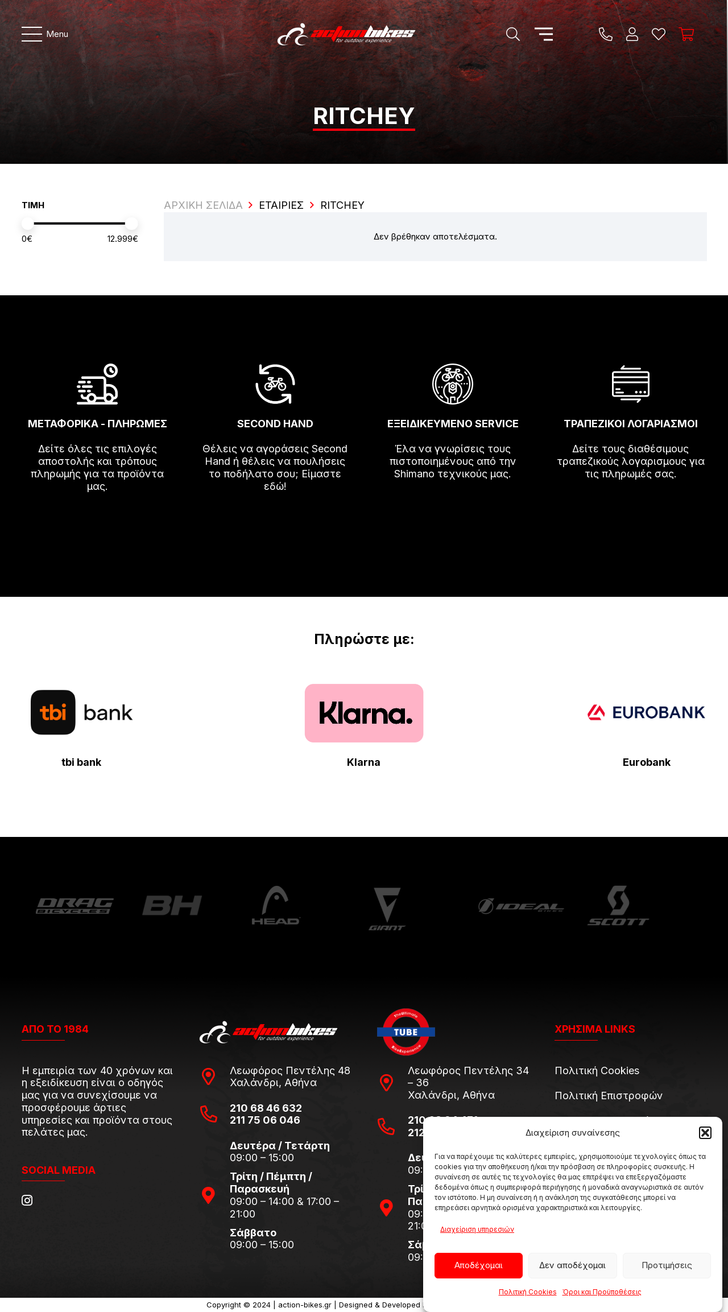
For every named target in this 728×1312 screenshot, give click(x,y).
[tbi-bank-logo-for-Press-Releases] (82, 712)
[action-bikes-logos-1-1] (346, 34)
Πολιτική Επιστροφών (609, 1095)
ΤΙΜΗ (33, 205)
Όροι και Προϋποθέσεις (602, 1292)
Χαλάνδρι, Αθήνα (273, 1082)
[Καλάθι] (686, 34)
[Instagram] (27, 1200)
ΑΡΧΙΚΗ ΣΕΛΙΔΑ (203, 205)
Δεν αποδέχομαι (572, 1265)
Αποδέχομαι (478, 1265)
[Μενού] (45, 34)
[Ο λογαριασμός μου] (632, 34)
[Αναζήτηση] (513, 34)
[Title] (606, 34)
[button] (705, 1132)
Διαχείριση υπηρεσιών (477, 1229)
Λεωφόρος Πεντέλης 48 (290, 1070)
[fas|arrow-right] (98, 519)
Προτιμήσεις (667, 1265)
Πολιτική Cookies (528, 1292)
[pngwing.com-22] (364, 713)
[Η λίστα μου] (658, 34)
